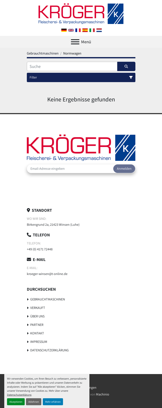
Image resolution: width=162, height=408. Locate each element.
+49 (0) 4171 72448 (40, 249)
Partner (36, 324)
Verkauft (37, 308)
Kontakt (37, 333)
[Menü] (75, 41)
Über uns (37, 316)
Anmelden (124, 168)
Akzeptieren (15, 402)
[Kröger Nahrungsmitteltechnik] (81, 147)
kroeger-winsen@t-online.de (47, 274)
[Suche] (72, 66)
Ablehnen (33, 402)
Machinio (102, 394)
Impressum (38, 341)
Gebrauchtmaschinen (47, 299)
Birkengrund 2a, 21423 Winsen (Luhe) (53, 224)
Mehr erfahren (53, 402)
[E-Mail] (70, 168)
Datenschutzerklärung (19, 395)
